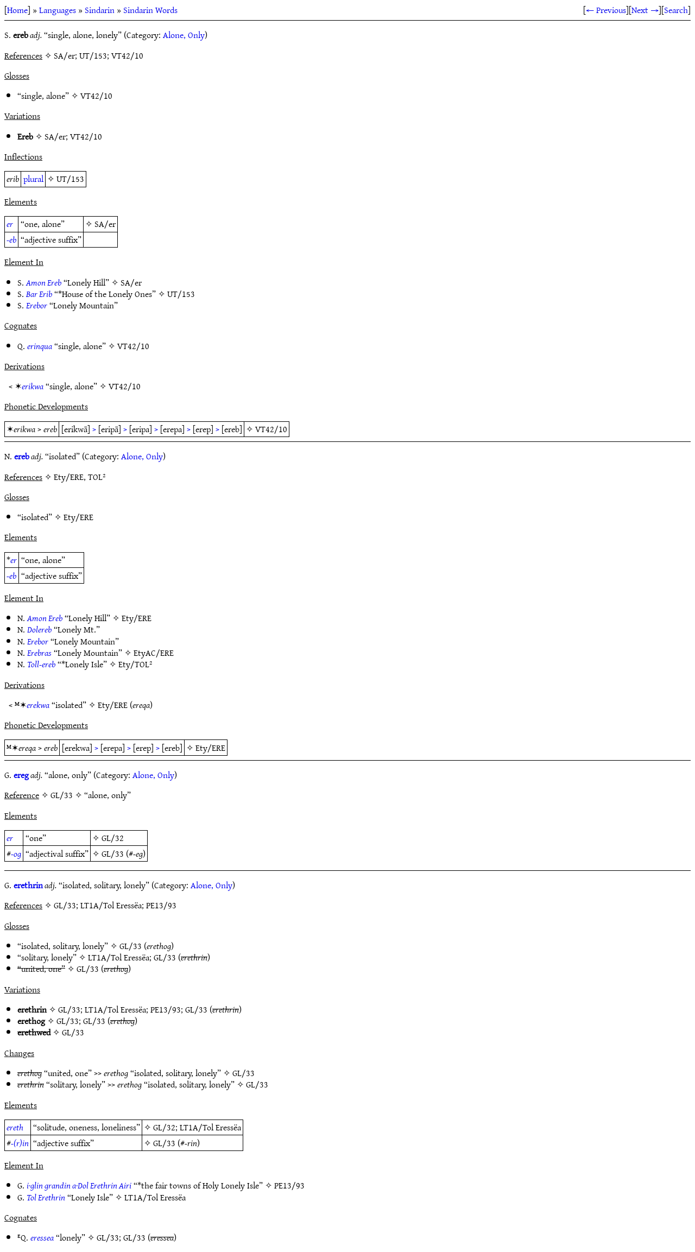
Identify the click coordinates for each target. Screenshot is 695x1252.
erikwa (32, 386)
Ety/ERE (78, 516)
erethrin (28, 885)
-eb (11, 239)
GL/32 (113, 837)
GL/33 (113, 853)
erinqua (39, 345)
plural (33, 178)
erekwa (38, 704)
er (10, 223)
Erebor (36, 305)
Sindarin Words (150, 9)
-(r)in (20, 1142)
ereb (21, 456)
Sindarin (100, 9)
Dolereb (39, 629)
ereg (21, 774)
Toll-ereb (41, 664)
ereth (15, 1127)
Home (17, 9)
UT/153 (70, 178)
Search (676, 9)
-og (16, 853)
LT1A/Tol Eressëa (118, 957)
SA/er (55, 136)
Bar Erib (39, 293)
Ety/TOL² (135, 664)
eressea (42, 1237)
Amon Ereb (43, 282)
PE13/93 (165, 1009)
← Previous (606, 9)
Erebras (39, 652)
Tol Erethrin (46, 1197)
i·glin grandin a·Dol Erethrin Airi (79, 1185)
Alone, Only (184, 34)
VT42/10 (96, 95)
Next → (645, 9)
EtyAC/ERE (154, 652)
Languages (57, 9)
